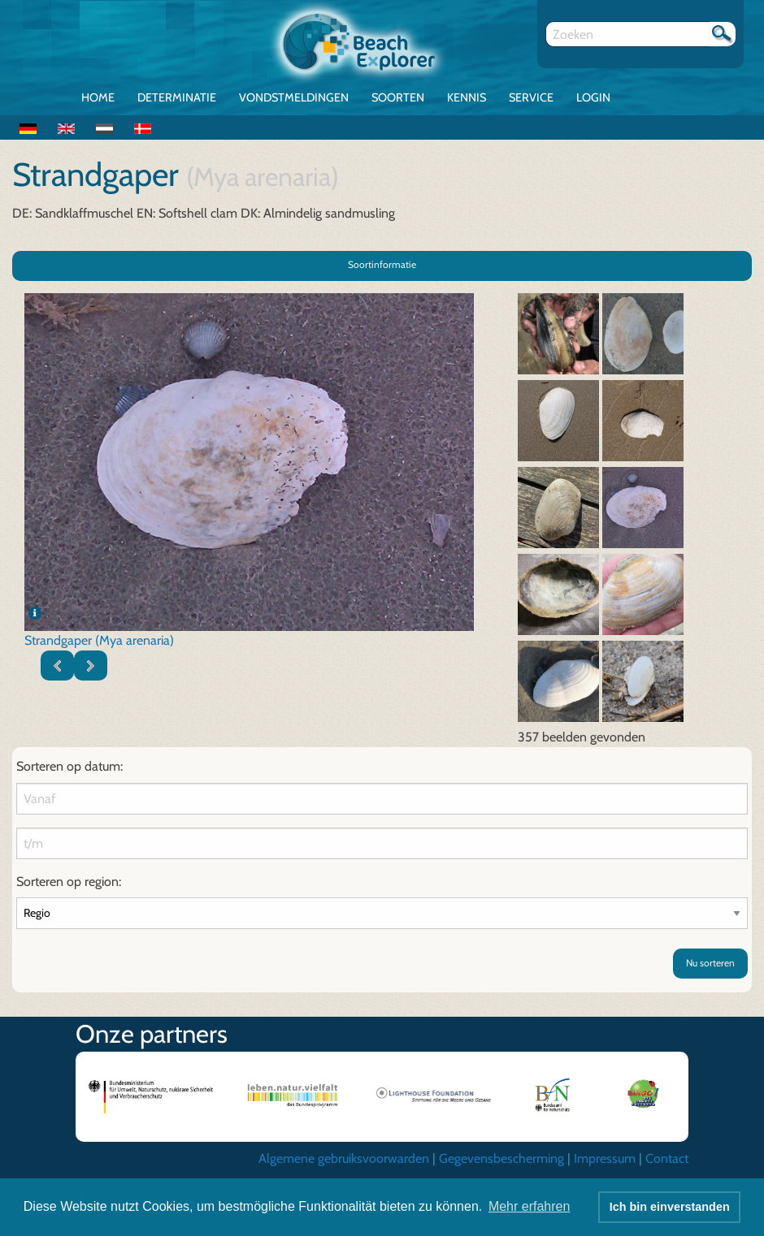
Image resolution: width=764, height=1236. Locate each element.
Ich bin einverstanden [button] (670, 1206)
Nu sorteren (710, 963)
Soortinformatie (382, 264)
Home (98, 97)
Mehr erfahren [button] (529, 1206)
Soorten (397, 97)
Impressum (605, 1158)
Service (531, 97)
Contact (666, 1158)
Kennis (466, 97)
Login (593, 97)
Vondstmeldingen (294, 97)
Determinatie (176, 97)
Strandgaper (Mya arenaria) (99, 640)
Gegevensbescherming (501, 1158)
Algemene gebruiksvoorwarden (343, 1158)
